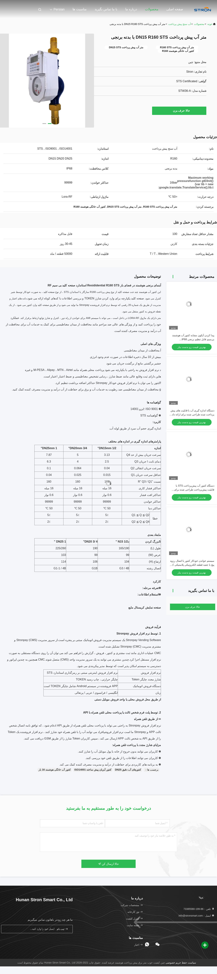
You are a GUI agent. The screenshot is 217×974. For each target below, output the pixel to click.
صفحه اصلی (174, 9)
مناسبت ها (80, 9)
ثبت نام (62, 928)
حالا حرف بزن (179, 110)
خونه (209, 24)
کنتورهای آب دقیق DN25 (128, 769)
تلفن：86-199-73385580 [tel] (199, 909)
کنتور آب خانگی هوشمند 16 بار (55, 769)
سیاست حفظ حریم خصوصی (181, 962)
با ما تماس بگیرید (106, 9)
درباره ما (131, 9)
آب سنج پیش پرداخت (179, 24)
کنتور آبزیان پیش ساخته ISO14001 (92, 769)
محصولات (151, 9)
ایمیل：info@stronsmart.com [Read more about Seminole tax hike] (196, 915)
